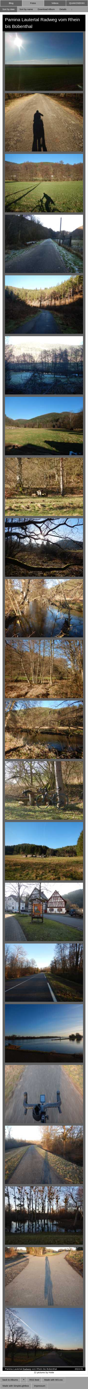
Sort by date (8, 9)
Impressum (39, 1385)
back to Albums (10, 1379)
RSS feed (34, 1379)
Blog (11, 3)
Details (63, 9)
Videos (55, 3)
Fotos (33, 3)
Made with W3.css (53, 1379)
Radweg (27, 1369)
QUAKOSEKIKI (77, 3)
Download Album (46, 9)
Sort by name (26, 9)
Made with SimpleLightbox (16, 1385)
